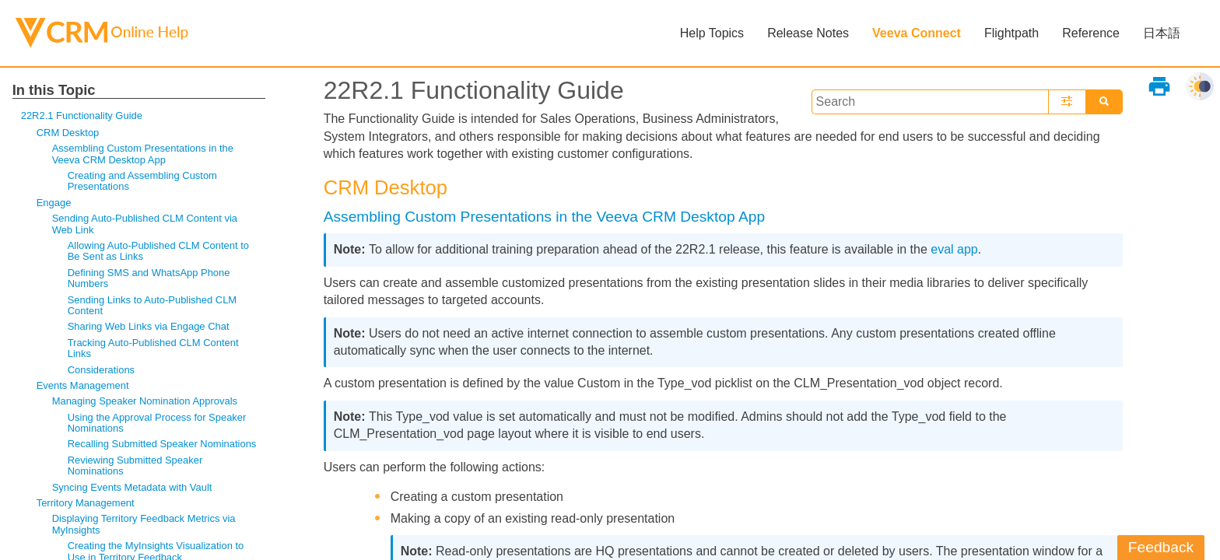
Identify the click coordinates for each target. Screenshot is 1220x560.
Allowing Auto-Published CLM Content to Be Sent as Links (158, 251)
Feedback (1161, 547)
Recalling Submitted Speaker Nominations (162, 444)
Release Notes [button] (808, 33)
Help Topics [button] (712, 33)
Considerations (101, 370)
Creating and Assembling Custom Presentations (142, 181)
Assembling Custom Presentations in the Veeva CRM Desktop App (142, 153)
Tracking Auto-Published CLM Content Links (153, 348)
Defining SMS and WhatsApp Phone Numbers (149, 278)
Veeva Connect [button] (916, 33)
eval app (954, 249)
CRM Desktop (68, 132)
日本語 (1161, 33)
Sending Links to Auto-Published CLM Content (152, 305)
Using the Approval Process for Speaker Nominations (157, 422)
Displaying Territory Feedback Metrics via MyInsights (144, 524)
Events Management (83, 385)
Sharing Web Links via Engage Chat (149, 326)
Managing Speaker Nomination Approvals (144, 401)
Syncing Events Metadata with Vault (132, 487)
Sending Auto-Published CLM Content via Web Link (144, 223)
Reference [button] (1091, 33)
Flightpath (1011, 33)
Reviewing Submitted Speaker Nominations (135, 465)
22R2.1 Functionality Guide (81, 115)
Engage (54, 202)
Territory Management (86, 503)
